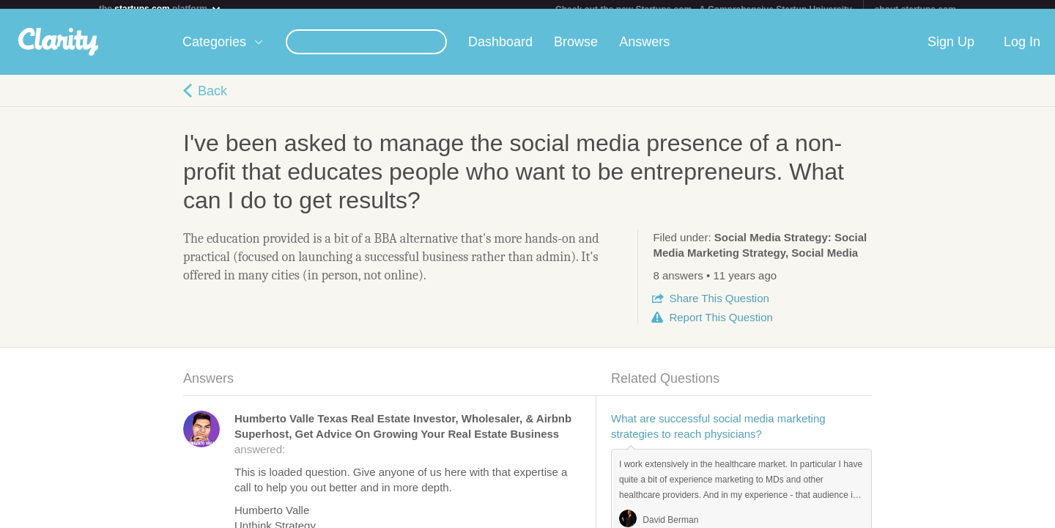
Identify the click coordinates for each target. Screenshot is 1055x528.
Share (719, 307)
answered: (402, 442)
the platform (160, 8)
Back (212, 99)
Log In (1022, 50)
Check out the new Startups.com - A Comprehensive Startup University (703, 9)
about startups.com (915, 9)
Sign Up (951, 50)
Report (720, 326)
